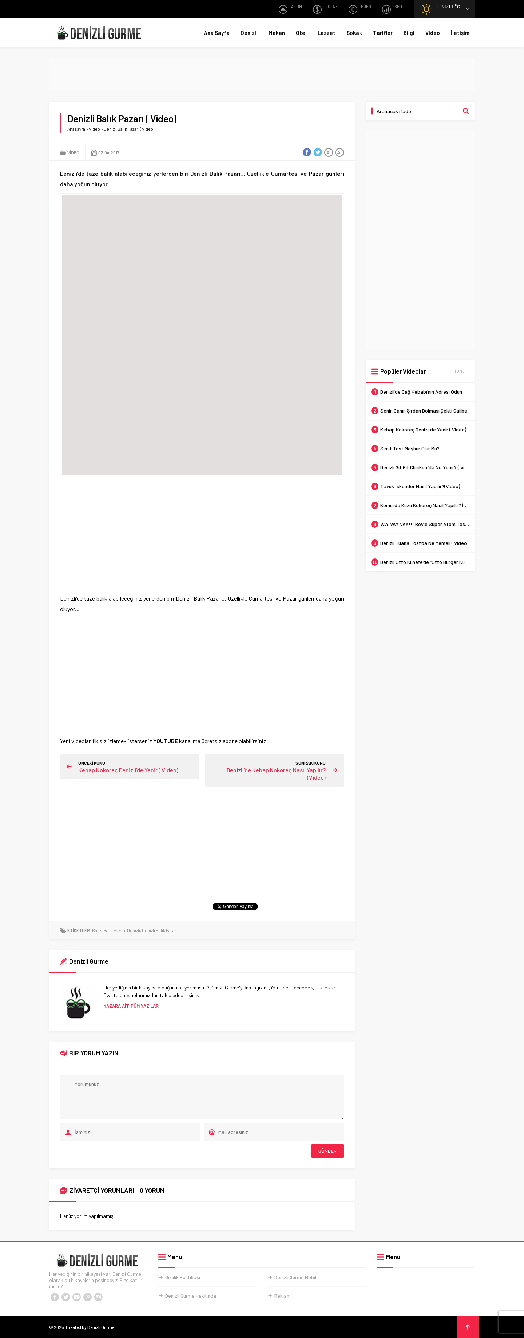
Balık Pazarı (114, 930)
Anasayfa (76, 128)
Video (432, 32)
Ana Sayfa (217, 32)
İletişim (460, 32)
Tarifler (383, 32)
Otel (301, 32)
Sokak (354, 32)
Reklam (282, 1296)
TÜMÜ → (461, 371)
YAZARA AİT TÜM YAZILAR (131, 1006)
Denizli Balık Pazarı (160, 930)
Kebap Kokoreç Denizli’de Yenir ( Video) (128, 769)
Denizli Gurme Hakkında (190, 1296)
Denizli (249, 32)
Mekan (277, 32)
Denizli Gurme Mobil (295, 1277)
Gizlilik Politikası (182, 1277)
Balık (97, 930)
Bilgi (409, 32)
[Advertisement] (262, 74)
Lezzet (327, 32)
